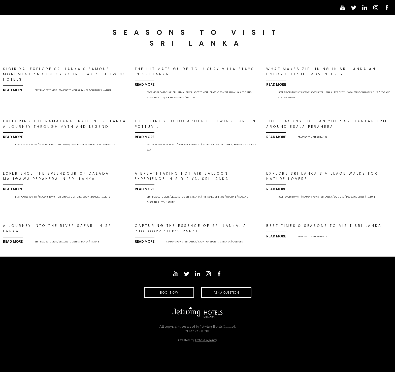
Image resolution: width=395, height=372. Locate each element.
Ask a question (226, 292)
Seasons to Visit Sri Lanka (73, 90)
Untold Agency (206, 340)
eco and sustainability (96, 196)
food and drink (175, 97)
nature (107, 90)
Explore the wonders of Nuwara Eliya (356, 92)
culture (95, 90)
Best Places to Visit (46, 90)
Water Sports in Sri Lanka (161, 144)
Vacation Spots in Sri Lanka (214, 241)
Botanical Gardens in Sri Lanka (165, 92)
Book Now (169, 292)
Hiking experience (213, 196)
